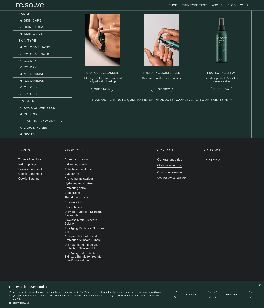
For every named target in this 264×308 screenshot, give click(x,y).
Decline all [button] (233, 294)
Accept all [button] (192, 294)
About (217, 5)
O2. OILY (32, 95)
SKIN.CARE (34, 20)
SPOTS (30, 136)
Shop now (102, 90)
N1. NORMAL (35, 75)
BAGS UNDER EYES (41, 109)
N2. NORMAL (35, 82)
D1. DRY (31, 61)
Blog (231, 5)
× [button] (260, 285)
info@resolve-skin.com (173, 168)
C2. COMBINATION (40, 55)
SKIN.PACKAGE (37, 27)
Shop (173, 5)
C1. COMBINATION (40, 48)
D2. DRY (31, 68)
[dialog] (132, 294)
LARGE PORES (37, 130)
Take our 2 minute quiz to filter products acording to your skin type (162, 101)
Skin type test (194, 5)
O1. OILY (32, 89)
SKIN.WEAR (34, 34)
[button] (88, 303)
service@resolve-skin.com (175, 181)
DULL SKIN (34, 116)
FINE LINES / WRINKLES (45, 123)
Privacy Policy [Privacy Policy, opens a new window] (16, 299)
